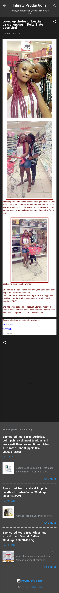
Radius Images (36, 587)
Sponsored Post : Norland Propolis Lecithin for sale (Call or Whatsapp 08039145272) (25, 492)
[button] (54, 22)
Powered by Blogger (29, 580)
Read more (49, 478)
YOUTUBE (7, 333)
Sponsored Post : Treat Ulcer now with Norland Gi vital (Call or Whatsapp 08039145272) (24, 536)
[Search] (54, 6)
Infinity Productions (30, 5)
